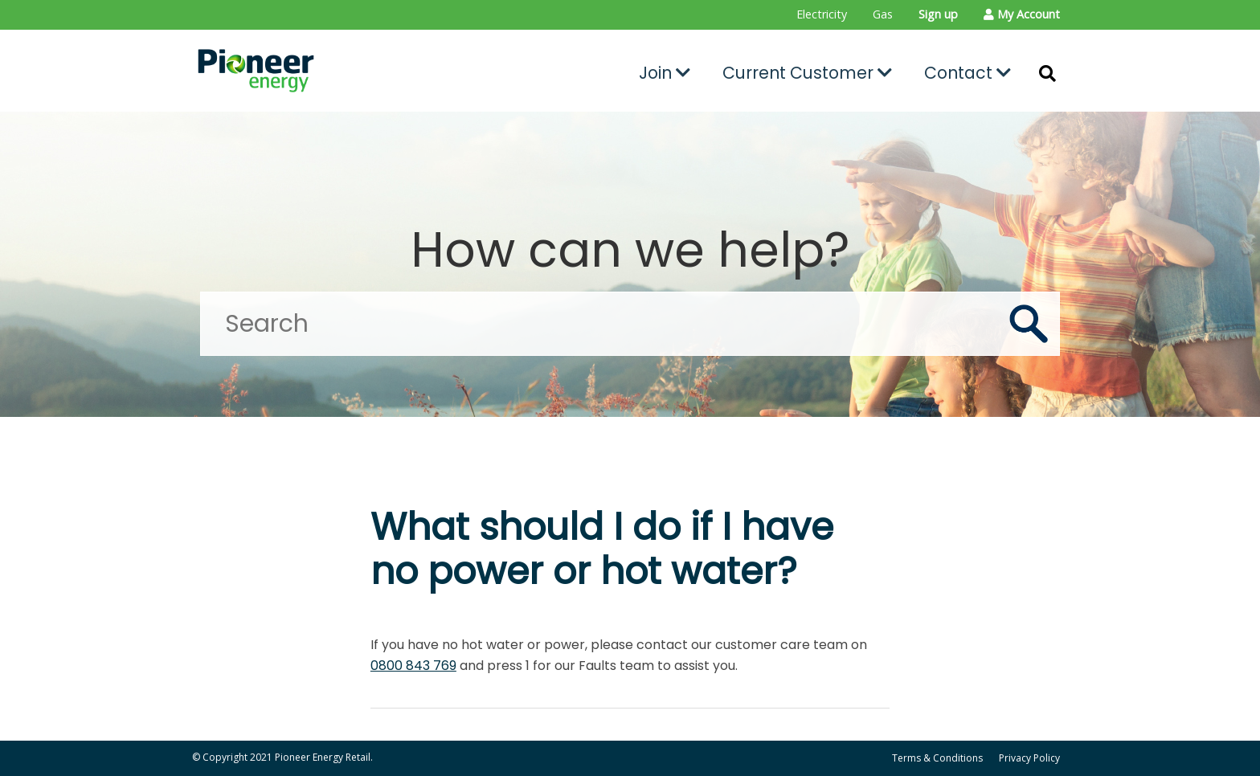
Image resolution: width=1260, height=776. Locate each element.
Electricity (821, 14)
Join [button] (664, 72)
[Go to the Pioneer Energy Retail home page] (329, 71)
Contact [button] (967, 72)
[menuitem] (821, 15)
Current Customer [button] (807, 72)
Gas (883, 14)
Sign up (938, 14)
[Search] (630, 324)
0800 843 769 (413, 665)
